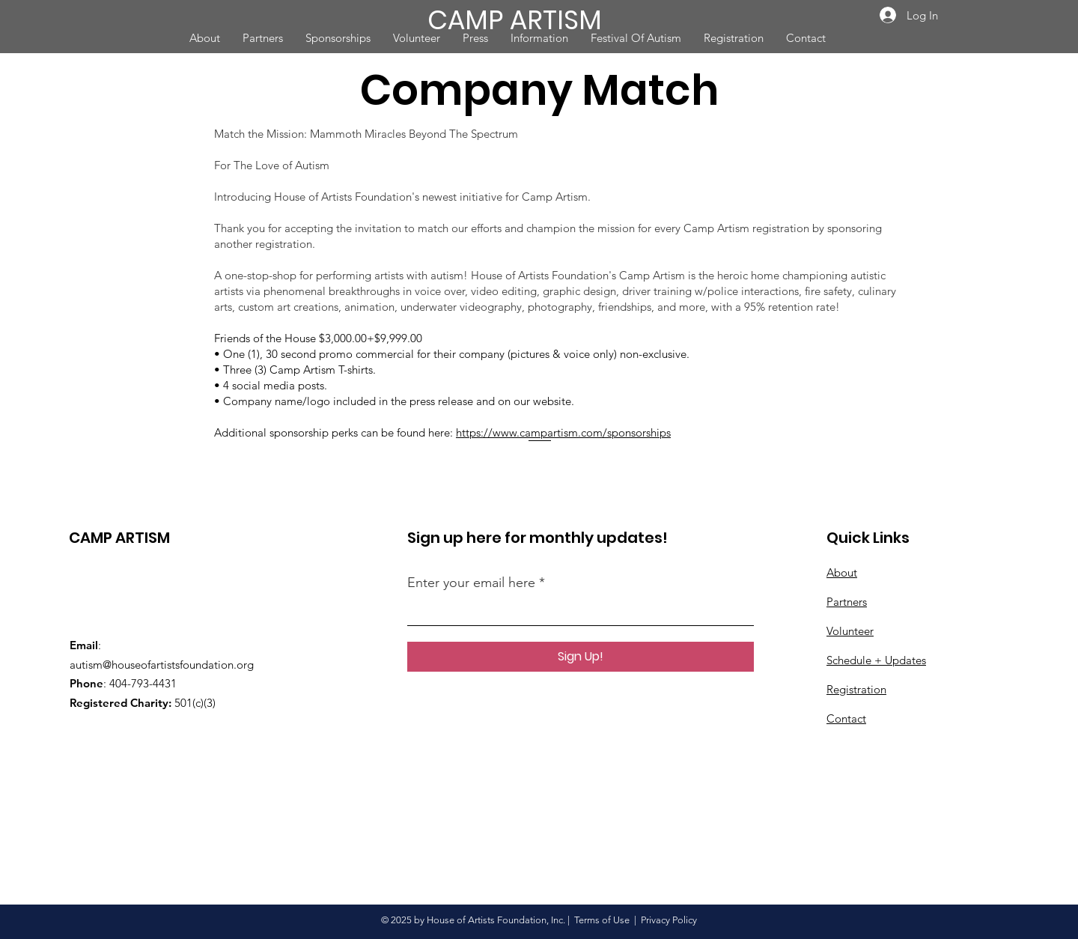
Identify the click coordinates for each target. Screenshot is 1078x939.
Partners (846, 602)
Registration (856, 689)
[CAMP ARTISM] (526, 19)
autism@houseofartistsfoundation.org (162, 664)
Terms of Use (602, 920)
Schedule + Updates (876, 660)
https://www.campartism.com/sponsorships (563, 432)
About (841, 572)
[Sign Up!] (580, 657)
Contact (846, 718)
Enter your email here (471, 582)
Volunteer (850, 631)
